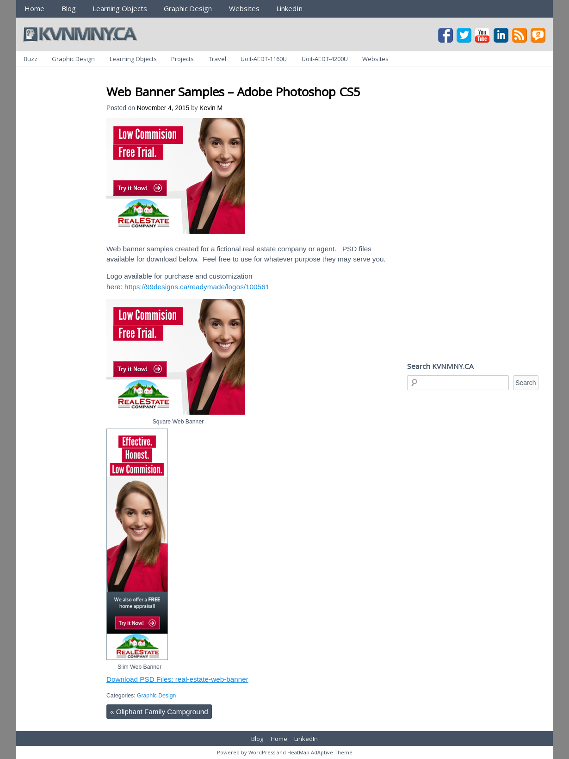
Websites (244, 8)
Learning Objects (120, 8)
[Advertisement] (274, 78)
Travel (217, 59)
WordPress (261, 752)
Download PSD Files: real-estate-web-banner (177, 679)
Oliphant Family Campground (159, 711)
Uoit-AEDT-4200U (325, 59)
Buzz (30, 59)
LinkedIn (289, 8)
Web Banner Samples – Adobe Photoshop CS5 (233, 91)
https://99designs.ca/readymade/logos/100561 (196, 287)
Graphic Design (188, 8)
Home (34, 8)
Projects (182, 59)
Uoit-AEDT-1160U (264, 59)
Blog (69, 8)
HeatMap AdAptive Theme (320, 752)
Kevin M (211, 108)
